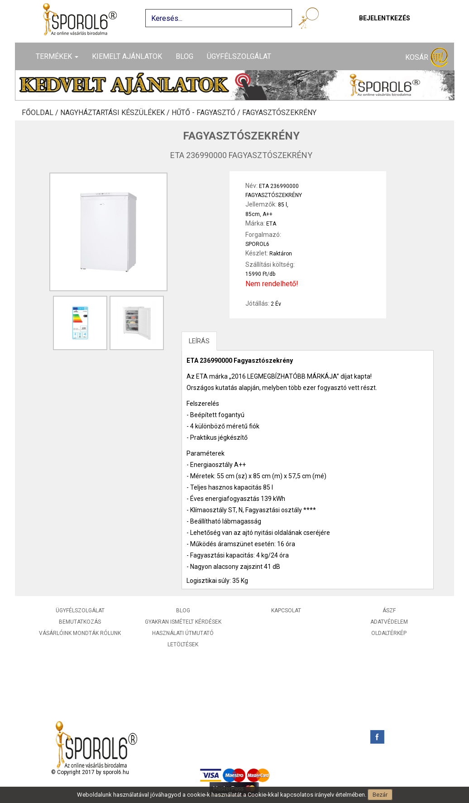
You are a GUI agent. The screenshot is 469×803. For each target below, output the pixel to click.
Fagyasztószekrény (279, 112)
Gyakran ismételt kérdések (183, 622)
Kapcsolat (286, 610)
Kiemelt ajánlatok (127, 56)
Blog (184, 56)
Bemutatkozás (80, 622)
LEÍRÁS (199, 341)
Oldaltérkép (389, 633)
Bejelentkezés (384, 18)
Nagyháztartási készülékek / (116, 112)
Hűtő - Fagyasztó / (207, 112)
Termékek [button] (57, 56)
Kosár (426, 58)
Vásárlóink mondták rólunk (80, 633)
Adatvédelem (389, 622)
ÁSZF (389, 610)
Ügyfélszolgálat (239, 56)
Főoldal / (41, 112)
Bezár (380, 794)
